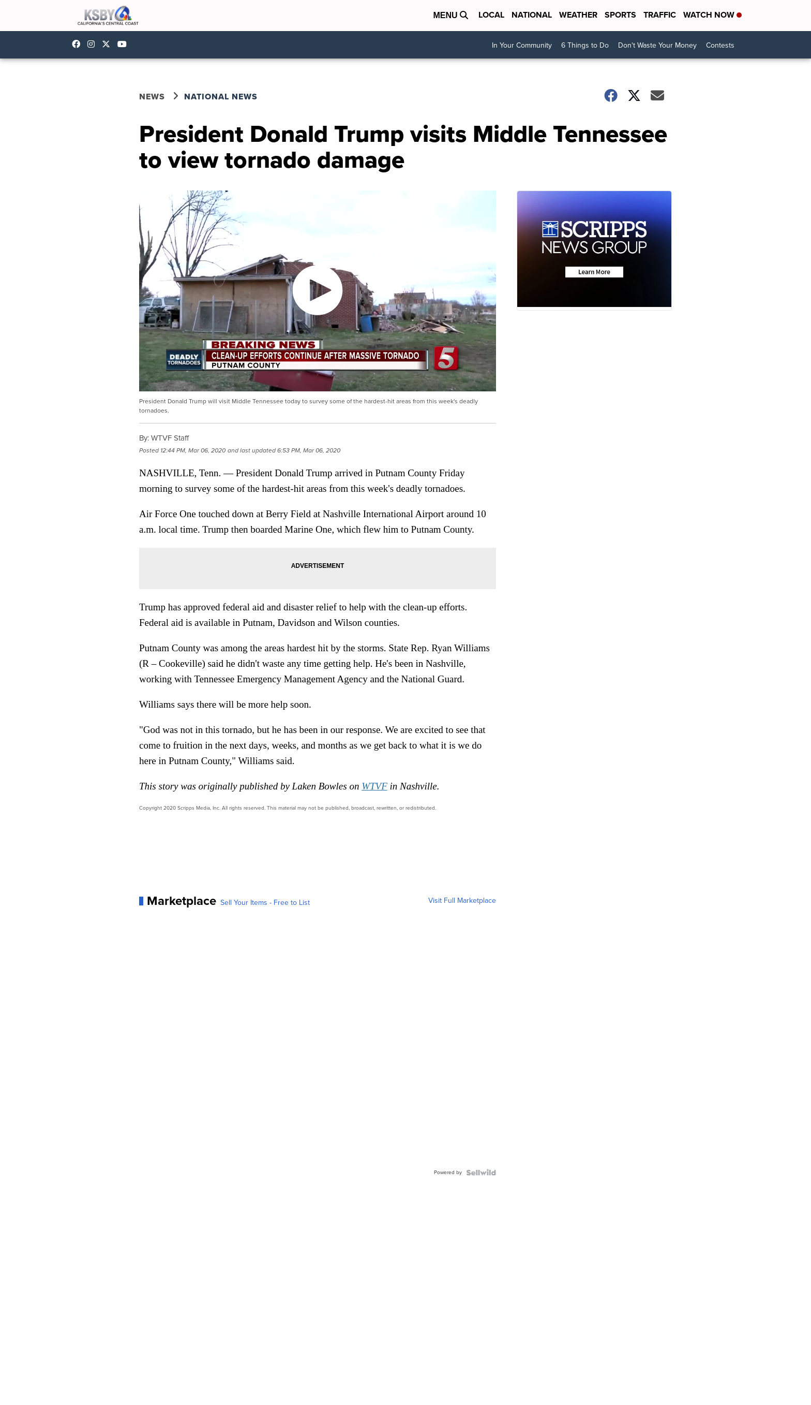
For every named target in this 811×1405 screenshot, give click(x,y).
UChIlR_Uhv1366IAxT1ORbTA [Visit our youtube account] (124, 44)
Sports (620, 15)
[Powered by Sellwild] (481, 1172)
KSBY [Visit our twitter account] (108, 44)
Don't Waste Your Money (657, 45)
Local (491, 15)
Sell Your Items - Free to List (265, 902)
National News (221, 97)
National (532, 15)
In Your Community (522, 45)
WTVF (374, 786)
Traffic (659, 15)
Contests (720, 45)
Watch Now (712, 15)
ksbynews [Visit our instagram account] (93, 44)
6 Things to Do (585, 45)
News (152, 97)
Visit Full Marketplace (462, 900)
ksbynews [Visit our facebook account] (78, 44)
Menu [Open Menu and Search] (450, 15)
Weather (578, 15)
